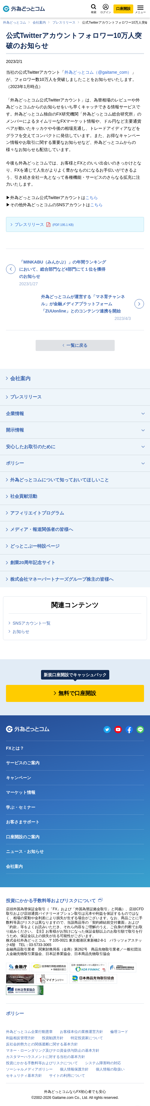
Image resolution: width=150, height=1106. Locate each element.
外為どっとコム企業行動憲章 (29, 1032)
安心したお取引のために (30, 446)
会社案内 (39, 22)
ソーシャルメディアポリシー (29, 1069)
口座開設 (123, 9)
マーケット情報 (20, 792)
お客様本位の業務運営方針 (81, 1032)
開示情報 (15, 429)
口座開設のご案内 (23, 836)
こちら (91, 197)
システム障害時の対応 (103, 1063)
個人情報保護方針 (74, 1069)
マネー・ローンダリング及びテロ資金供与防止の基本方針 (52, 1050)
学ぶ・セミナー (20, 807)
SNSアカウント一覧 (32, 623)
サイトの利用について (67, 1075)
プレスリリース (63, 22)
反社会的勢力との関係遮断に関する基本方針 (42, 1044)
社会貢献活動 (23, 496)
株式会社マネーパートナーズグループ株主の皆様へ (61, 579)
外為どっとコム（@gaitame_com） (97, 72)
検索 (93, 9)
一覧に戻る (76, 345)
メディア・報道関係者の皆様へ (41, 529)
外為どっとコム (14, 22)
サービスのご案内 (23, 762)
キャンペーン (18, 777)
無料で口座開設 (77, 693)
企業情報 (15, 413)
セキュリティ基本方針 (24, 1075)
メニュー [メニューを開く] (140, 9)
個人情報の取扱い (110, 1069)
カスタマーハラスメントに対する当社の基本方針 (45, 1057)
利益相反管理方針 (20, 1038)
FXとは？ (15, 748)
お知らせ (21, 631)
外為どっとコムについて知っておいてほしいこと (59, 479)
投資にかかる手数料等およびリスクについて (51, 900)
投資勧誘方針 (52, 1038)
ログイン (105, 9)
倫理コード (119, 1032)
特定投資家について (87, 1038)
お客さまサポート (23, 822)
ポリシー (15, 463)
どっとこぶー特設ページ (35, 546)
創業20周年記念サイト (33, 562)
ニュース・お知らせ (25, 851)
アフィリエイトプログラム (37, 512)
